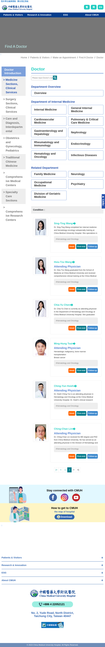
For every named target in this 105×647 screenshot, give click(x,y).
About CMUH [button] (92, 15)
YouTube (76, 497)
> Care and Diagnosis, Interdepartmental (13, 125)
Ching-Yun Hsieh (64, 386)
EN (100, 7)
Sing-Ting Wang (63, 223)
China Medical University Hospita (52, 593)
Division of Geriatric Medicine (47, 195)
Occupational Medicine (43, 184)
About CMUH (9, 580)
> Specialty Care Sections (10, 196)
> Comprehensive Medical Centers (13, 179)
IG (64, 497)
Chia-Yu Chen (62, 304)
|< (56, 469)
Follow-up (92, 246)
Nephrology (78, 132)
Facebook (53, 497)
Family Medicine (45, 174)
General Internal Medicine (81, 110)
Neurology (78, 174)
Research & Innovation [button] (39, 15)
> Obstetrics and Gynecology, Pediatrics (12, 144)
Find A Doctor (86, 57)
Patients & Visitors (12, 557)
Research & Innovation (14, 565)
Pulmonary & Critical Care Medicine (84, 121)
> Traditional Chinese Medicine (11, 161)
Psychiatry (78, 184)
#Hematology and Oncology (67, 239)
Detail (71, 246)
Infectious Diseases (84, 155)
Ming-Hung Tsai (63, 343)
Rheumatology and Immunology (46, 144)
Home (24, 57)
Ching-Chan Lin (63, 428)
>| (78, 469)
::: (2, 2)
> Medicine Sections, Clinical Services (10, 86)
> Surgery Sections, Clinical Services (10, 105)
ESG (4, 572)
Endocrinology (80, 143)
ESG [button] (65, 15)
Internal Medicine (45, 109)
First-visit (81, 246)
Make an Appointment (64, 57)
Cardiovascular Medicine (44, 121)
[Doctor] (44, 78)
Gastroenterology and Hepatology (48, 132)
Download (66, 517)
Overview (40, 93)
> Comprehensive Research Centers (13, 213)
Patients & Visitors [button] (13, 15)
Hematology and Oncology (45, 155)
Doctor (99, 57)
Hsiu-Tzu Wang (63, 262)
